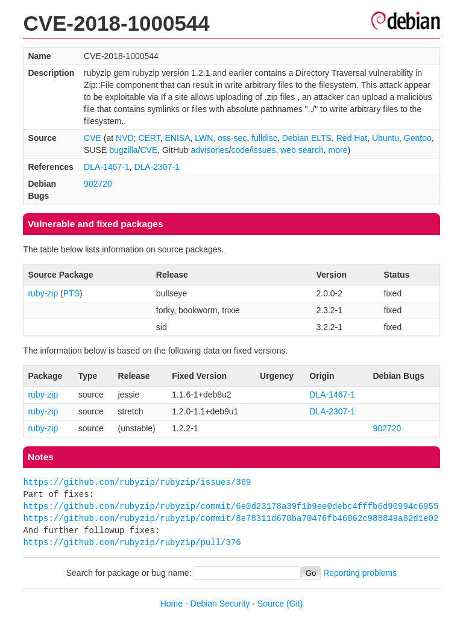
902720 (98, 184)
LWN (204, 138)
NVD (125, 138)
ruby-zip (43, 293)
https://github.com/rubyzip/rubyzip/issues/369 (137, 482)
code (240, 150)
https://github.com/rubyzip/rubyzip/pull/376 (132, 542)
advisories (210, 150)
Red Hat (351, 138)
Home (171, 603)
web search (302, 150)
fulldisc (264, 138)
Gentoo (418, 138)
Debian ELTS (307, 138)
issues (264, 150)
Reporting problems (360, 573)
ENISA (177, 138)
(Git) (294, 603)
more (338, 150)
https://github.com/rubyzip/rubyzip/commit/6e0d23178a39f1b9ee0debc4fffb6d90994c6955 (230, 506)
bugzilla (123, 150)
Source (270, 603)
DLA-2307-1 (157, 167)
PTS (71, 293)
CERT (149, 138)
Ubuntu (385, 138)
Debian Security (220, 603)
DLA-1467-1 (107, 167)
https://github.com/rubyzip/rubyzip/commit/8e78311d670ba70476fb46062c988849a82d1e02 (230, 518)
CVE (92, 138)
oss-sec (232, 138)
